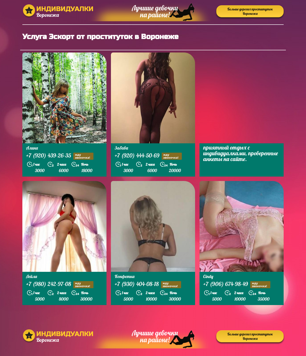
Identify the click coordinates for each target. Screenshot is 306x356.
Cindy (208, 276)
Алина (32, 148)
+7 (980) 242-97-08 (59, 284)
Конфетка (124, 276)
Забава (121, 148)
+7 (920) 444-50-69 (148, 156)
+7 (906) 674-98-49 (236, 284)
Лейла (31, 276)
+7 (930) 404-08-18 (148, 284)
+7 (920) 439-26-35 (59, 156)
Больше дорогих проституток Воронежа (250, 11)
